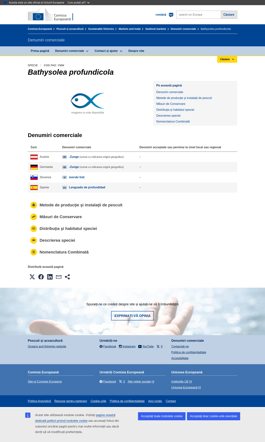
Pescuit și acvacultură (70, 28)
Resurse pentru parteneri (70, 401)
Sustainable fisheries (101, 28)
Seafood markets (155, 28)
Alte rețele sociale (139, 381)
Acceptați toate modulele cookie (162, 416)
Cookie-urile (98, 401)
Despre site (136, 50)
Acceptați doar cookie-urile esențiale (213, 416)
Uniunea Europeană (184, 387)
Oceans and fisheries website (47, 346)
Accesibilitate (179, 358)
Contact (171, 401)
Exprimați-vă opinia (132, 316)
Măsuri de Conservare (170, 103)
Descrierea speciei (168, 115)
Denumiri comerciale (183, 28)
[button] (32, 277)
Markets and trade (130, 28)
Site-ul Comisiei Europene (45, 381)
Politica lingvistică (39, 401)
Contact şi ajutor (106, 50)
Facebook (108, 381)
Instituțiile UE (179, 381)
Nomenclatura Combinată (173, 121)
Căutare (228, 14)
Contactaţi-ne (180, 346)
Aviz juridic (155, 401)
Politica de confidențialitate (188, 352)
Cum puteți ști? (78, 2)
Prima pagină (40, 50)
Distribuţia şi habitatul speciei (175, 109)
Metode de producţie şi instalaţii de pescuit (184, 98)
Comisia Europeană (40, 28)
